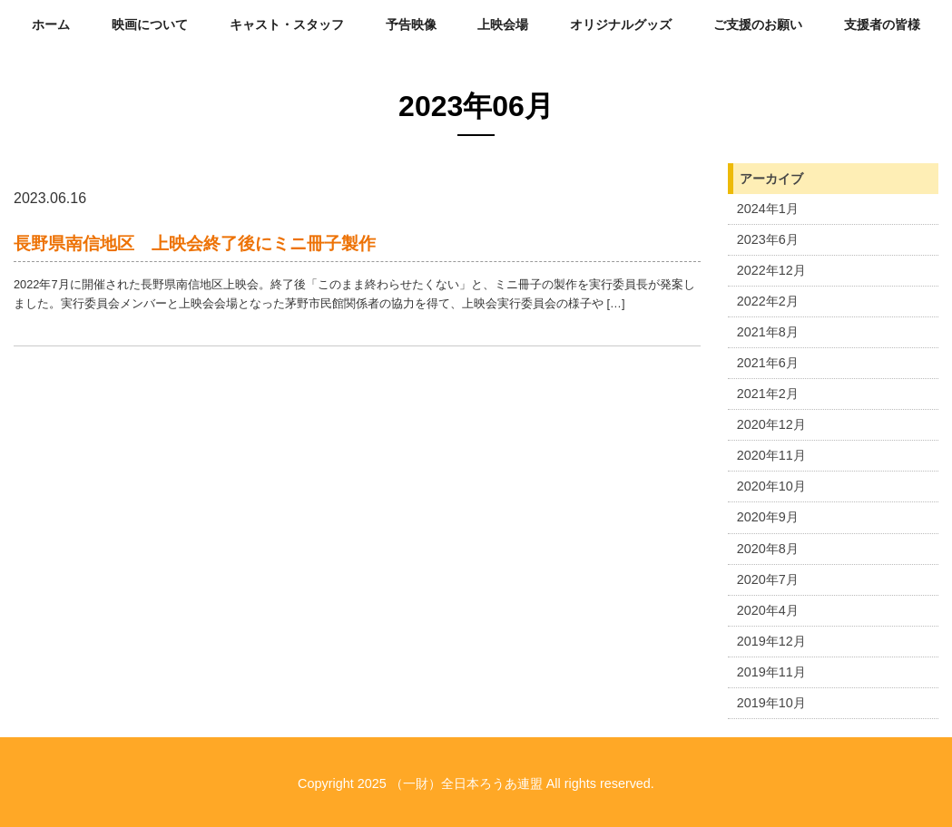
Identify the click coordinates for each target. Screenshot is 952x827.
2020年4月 (768, 610)
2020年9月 (768, 517)
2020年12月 (771, 424)
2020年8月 (768, 548)
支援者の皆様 (882, 24)
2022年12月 (771, 270)
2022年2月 (768, 301)
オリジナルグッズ (621, 24)
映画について (150, 24)
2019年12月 (771, 641)
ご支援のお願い (757, 24)
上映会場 (502, 24)
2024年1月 (768, 208)
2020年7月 (768, 579)
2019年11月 (771, 672)
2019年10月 (771, 703)
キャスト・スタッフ (287, 24)
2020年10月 (771, 486)
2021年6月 (768, 362)
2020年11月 (771, 455)
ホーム (51, 24)
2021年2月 (768, 393)
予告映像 (411, 24)
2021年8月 (768, 332)
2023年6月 (768, 239)
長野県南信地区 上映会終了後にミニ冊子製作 (195, 243)
